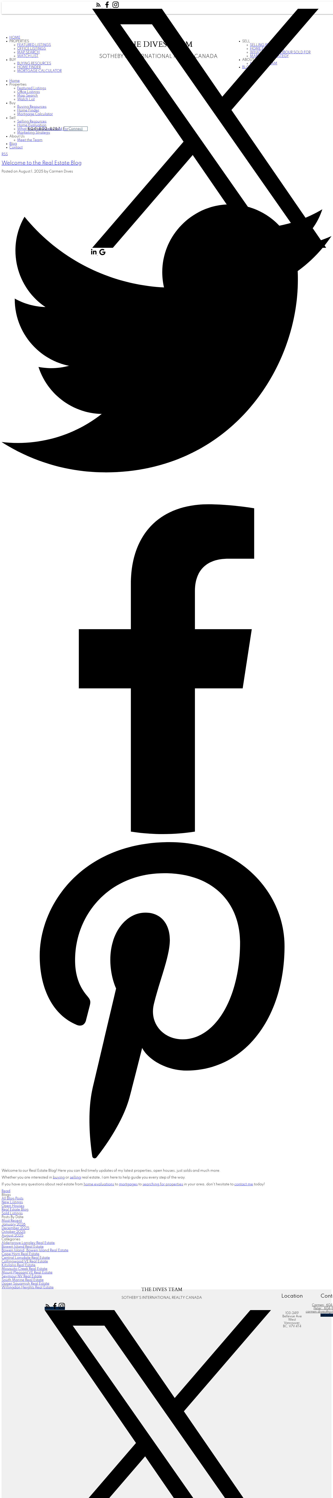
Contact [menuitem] (16, 147)
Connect (76, 129)
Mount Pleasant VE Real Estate (27, 1272)
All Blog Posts (12, 1198)
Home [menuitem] (14, 37)
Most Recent (12, 1221)
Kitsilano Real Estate (18, 1265)
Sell (12, 118)
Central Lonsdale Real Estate (26, 1258)
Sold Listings (12, 1213)
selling (75, 1177)
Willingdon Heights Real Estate (28, 1287)
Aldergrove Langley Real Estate (28, 1243)
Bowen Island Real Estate (23, 1246)
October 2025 (13, 1232)
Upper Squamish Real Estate (25, 1284)
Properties (19, 41)
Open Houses (13, 1206)
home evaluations (99, 1184)
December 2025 (15, 1228)
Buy (12, 60)
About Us (17, 136)
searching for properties (163, 1184)
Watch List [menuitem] (26, 99)
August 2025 (12, 1235)
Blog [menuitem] (13, 144)
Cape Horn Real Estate (20, 1254)
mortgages (128, 1184)
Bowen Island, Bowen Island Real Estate (35, 1250)
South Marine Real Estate (23, 1280)
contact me (243, 1184)
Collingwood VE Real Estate (25, 1261)
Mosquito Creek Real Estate (24, 1269)
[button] (98, 7)
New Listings (12, 1202)
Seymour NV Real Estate (22, 1276)
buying (59, 1177)
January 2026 (14, 1224)
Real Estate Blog (15, 1209)
